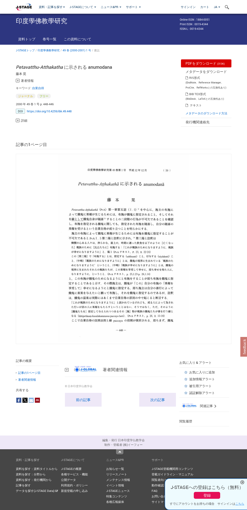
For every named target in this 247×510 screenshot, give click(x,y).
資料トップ (26, 39)
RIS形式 (194, 78)
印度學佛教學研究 (49, 50)
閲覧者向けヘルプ (163, 480)
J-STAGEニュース (118, 491)
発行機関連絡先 (198, 122)
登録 (207, 495)
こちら (239, 504)
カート (204, 7)
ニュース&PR (111, 7)
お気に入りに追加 (202, 372)
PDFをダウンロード (205, 63)
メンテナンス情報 (118, 480)
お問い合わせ (160, 496)
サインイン (188, 7)
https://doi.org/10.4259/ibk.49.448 (49, 111)
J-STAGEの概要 (71, 469)
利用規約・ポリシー (74, 485)
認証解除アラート (202, 393)
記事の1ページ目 (29, 373)
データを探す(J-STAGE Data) (37, 491)
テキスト (196, 105)
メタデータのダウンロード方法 (206, 113)
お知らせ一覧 (115, 469)
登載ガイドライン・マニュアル (172, 474)
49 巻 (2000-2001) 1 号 (77, 50)
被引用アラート (200, 386)
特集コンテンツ (116, 496)
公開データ (68, 480)
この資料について (77, 39)
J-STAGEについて (82, 7)
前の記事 (83, 399)
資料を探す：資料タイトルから (37, 469)
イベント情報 (115, 485)
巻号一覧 (49, 39)
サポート (133, 7)
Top (119, 451)
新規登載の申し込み (74, 491)
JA (217, 7)
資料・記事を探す (52, 7)
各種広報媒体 (115, 502)
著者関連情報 (27, 380)
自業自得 (38, 88)
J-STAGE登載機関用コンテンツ (172, 469)
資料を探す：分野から (31, 474)
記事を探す (23, 485)
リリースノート (116, 474)
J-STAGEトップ (25, 50)
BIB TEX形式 (197, 94)
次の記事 (157, 399)
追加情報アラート (202, 379)
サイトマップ (160, 502)
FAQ (154, 491)
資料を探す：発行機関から (34, 480)
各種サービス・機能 (74, 474)
